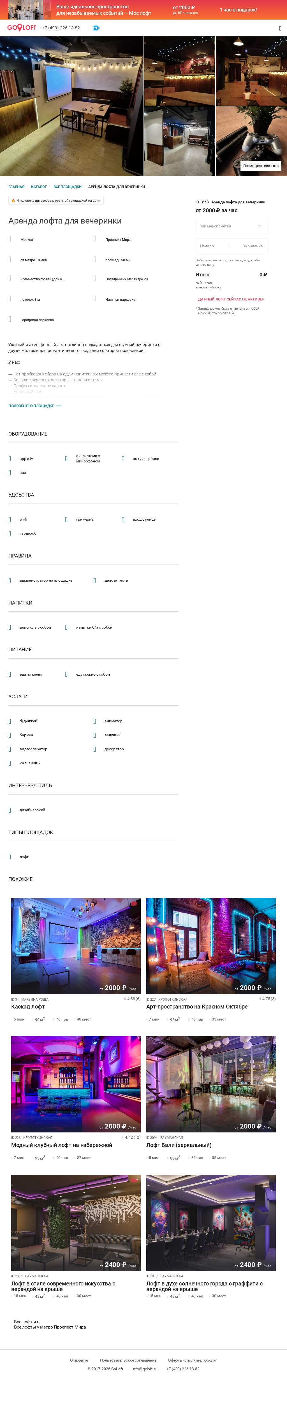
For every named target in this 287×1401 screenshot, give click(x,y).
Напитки (20, 603)
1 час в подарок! (238, 10)
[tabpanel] (76, 946)
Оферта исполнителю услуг (192, 1360)
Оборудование (27, 434)
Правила (20, 556)
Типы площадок (30, 832)
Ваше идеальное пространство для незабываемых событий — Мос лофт (103, 10)
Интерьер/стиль (30, 785)
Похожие (20, 879)
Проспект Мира (70, 1327)
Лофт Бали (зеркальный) (179, 1145)
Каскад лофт (28, 1007)
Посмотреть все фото (261, 166)
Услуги (18, 696)
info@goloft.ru (145, 1369)
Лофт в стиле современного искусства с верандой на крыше (63, 1286)
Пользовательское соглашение (128, 1360)
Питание (20, 649)
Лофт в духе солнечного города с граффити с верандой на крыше (204, 1286)
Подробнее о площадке (31, 405)
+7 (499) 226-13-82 (61, 27)
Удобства (21, 495)
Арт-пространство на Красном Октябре (197, 1007)
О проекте (79, 1360)
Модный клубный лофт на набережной (61, 1145)
